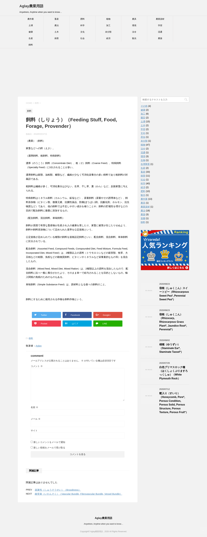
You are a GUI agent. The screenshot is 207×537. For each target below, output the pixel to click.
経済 (108, 38)
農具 (134, 19)
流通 (160, 32)
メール (35, 419)
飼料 (31, 45)
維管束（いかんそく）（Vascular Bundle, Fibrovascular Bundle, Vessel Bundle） (78, 493)
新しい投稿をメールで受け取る (49, 447)
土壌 (31, 25)
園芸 (143, 117)
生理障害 (145, 164)
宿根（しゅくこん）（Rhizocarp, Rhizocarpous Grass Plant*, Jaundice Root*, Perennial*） (173, 322)
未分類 (108, 32)
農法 (56, 25)
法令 (134, 32)
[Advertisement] (103, 72)
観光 (134, 38)
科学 (82, 25)
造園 (143, 218)
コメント (37, 366)
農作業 (30, 19)
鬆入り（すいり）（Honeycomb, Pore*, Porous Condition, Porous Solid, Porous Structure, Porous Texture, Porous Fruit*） (173, 403)
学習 (160, 25)
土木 (56, 32)
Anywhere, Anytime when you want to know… (103, 524)
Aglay (39, 345)
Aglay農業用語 (31, 6)
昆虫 (143, 137)
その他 (144, 106)
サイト (34, 430)
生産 (31, 38)
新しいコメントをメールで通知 (49, 442)
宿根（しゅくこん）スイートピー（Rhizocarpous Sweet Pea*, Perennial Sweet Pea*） (174, 294)
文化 (82, 32)
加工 (108, 25)
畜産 (56, 19)
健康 (31, 32)
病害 (56, 38)
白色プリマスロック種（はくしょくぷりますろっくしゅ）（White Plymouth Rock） (173, 373)
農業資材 (160, 19)
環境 (134, 25)
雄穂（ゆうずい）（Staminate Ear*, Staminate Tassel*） (171, 348)
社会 (82, 38)
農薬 (160, 38)
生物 (143, 160)
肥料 (82, 19)
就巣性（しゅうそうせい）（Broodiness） (58, 489)
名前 (34, 407)
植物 (108, 19)
